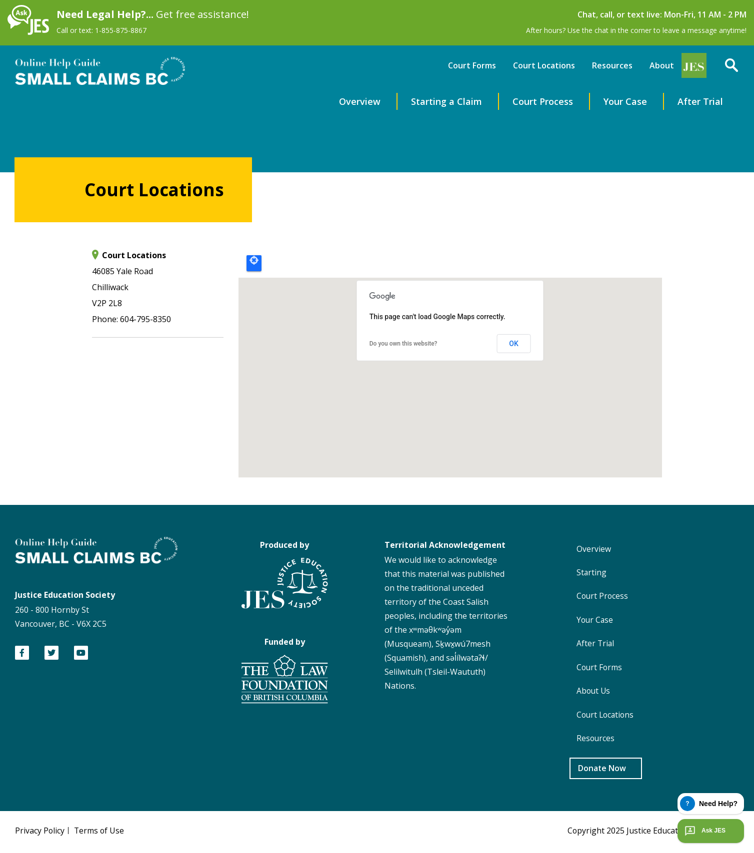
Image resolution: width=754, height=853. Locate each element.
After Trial (700, 101)
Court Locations (544, 64)
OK (513, 343)
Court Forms (472, 64)
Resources (612, 64)
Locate (254, 263)
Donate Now (602, 770)
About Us (594, 692)
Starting (592, 572)
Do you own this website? (404, 343)
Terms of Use (100, 833)
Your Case (625, 101)
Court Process (542, 101)
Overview (359, 101)
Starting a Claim (446, 101)
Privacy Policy (40, 833)
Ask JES (704, 831)
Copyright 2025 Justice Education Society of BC (652, 833)
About (662, 64)
